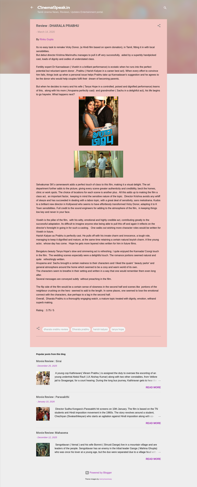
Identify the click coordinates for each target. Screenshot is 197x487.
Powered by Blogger (98, 472)
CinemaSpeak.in (53, 7)
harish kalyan (100, 329)
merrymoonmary (105, 479)
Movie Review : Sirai (49, 361)
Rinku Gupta (46, 39)
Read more (153, 387)
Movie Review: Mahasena (52, 432)
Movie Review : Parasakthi (52, 397)
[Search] (165, 8)
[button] (159, 26)
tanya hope (118, 329)
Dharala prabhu (80, 329)
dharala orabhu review (56, 329)
